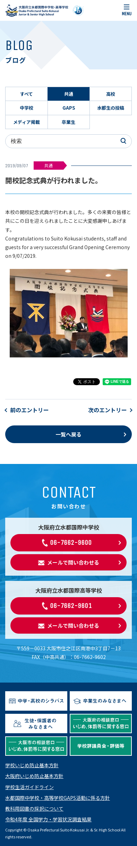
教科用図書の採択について (34, 808)
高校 (110, 94)
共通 (68, 94)
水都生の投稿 (110, 107)
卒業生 (68, 122)
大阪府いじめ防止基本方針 (34, 775)
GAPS (68, 107)
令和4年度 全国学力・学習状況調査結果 (48, 819)
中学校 (26, 107)
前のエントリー (29, 410)
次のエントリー (107, 410)
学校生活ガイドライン (29, 787)
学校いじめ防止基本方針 (32, 765)
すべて (26, 94)
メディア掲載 (26, 122)
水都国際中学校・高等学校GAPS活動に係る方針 (57, 797)
